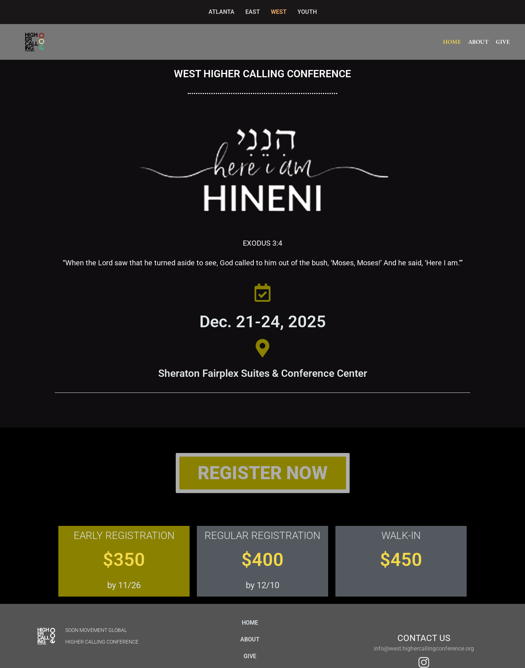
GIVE (503, 42)
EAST (252, 11)
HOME (452, 42)
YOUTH (307, 11)
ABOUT (478, 42)
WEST (279, 11)
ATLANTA (221, 11)
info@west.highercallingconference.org (424, 648)
